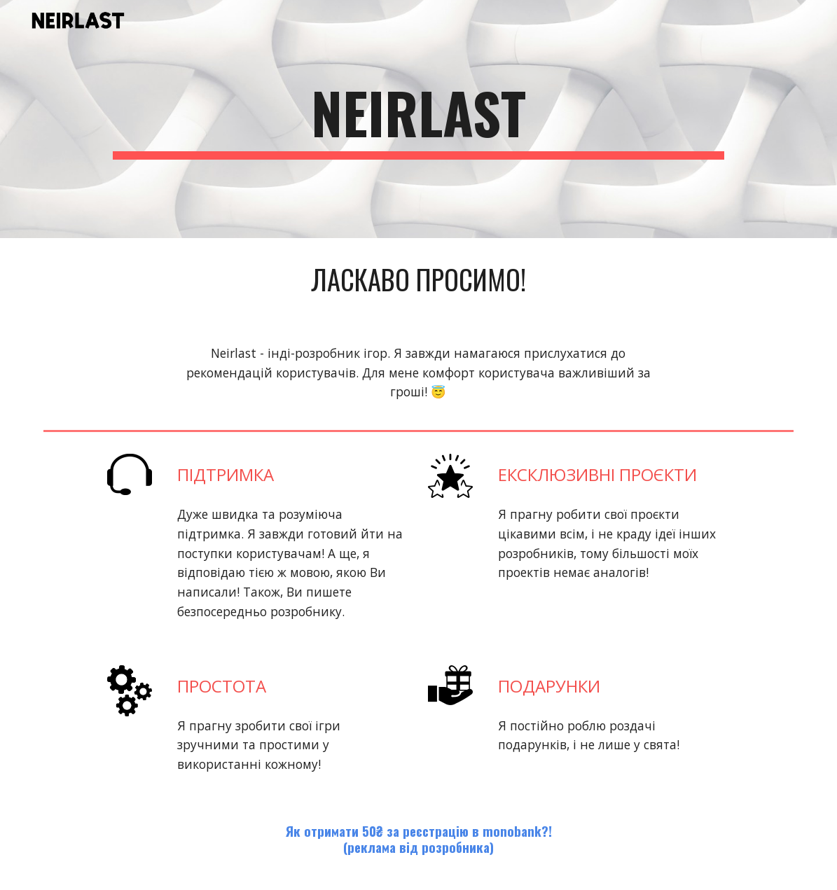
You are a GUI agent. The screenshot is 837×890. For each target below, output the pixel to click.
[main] (418, 119)
